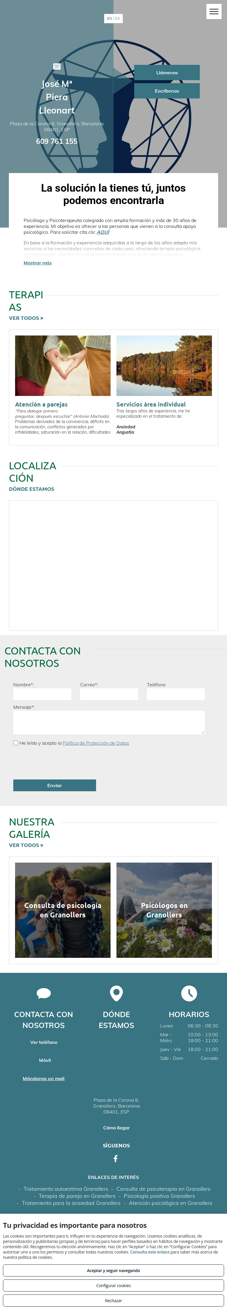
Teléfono (156, 684)
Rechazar (113, 1300)
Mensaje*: (24, 707)
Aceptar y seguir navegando (113, 1270)
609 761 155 (56, 141)
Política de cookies (153, 1197)
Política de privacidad (106, 1197)
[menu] (214, 11)
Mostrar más (38, 263)
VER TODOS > (26, 317)
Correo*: (89, 684)
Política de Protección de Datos (96, 743)
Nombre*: (23, 684)
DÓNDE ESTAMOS (31, 488)
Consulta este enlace (149, 1252)
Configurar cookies (113, 1285)
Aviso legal (66, 1197)
